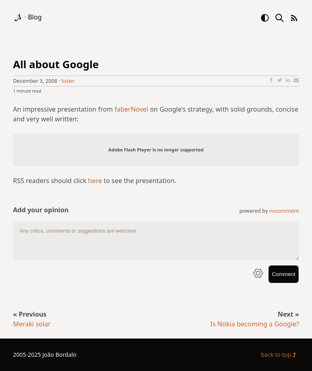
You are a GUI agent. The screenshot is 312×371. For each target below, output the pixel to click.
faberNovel (131, 109)
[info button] (257, 274)
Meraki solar (32, 323)
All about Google (56, 64)
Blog (35, 17)
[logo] (18, 17)
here (95, 180)
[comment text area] (156, 240)
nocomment (284, 210)
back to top (280, 354)
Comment (283, 274)
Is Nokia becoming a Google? (254, 323)
